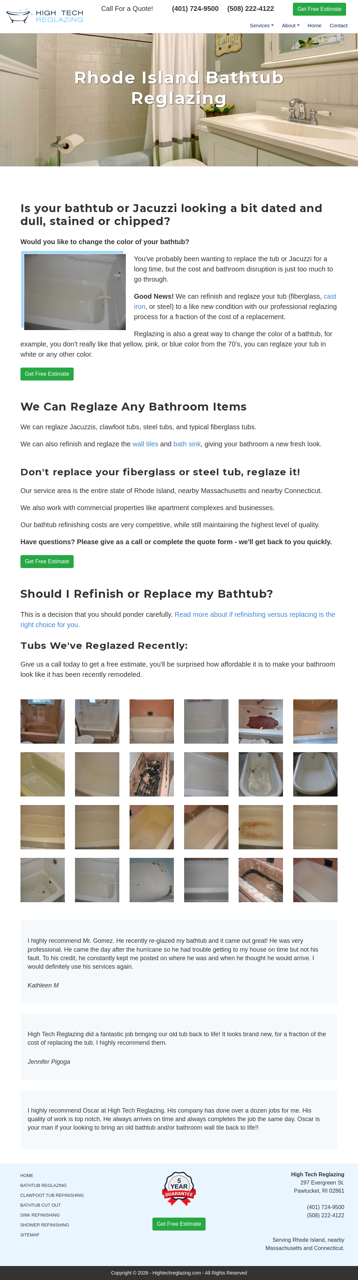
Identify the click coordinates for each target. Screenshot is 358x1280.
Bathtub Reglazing (43, 1185)
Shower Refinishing (44, 1224)
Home (315, 25)
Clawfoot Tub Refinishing (52, 1195)
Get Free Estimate (319, 9)
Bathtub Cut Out (40, 1205)
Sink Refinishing (40, 1215)
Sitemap (29, 1234)
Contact (339, 25)
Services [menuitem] (260, 25)
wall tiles (146, 444)
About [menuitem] (289, 25)
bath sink (187, 444)
